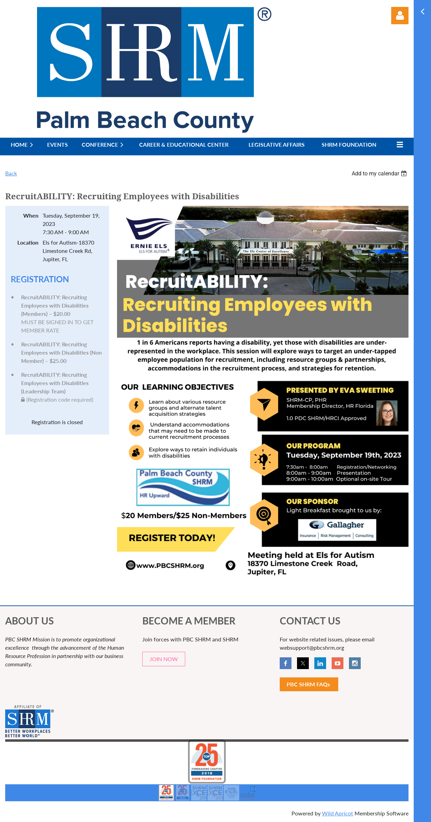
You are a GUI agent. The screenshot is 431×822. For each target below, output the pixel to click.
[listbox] (380, 173)
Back (11, 173)
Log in (399, 15)
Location (27, 242)
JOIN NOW (164, 659)
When (30, 215)
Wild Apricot (337, 813)
